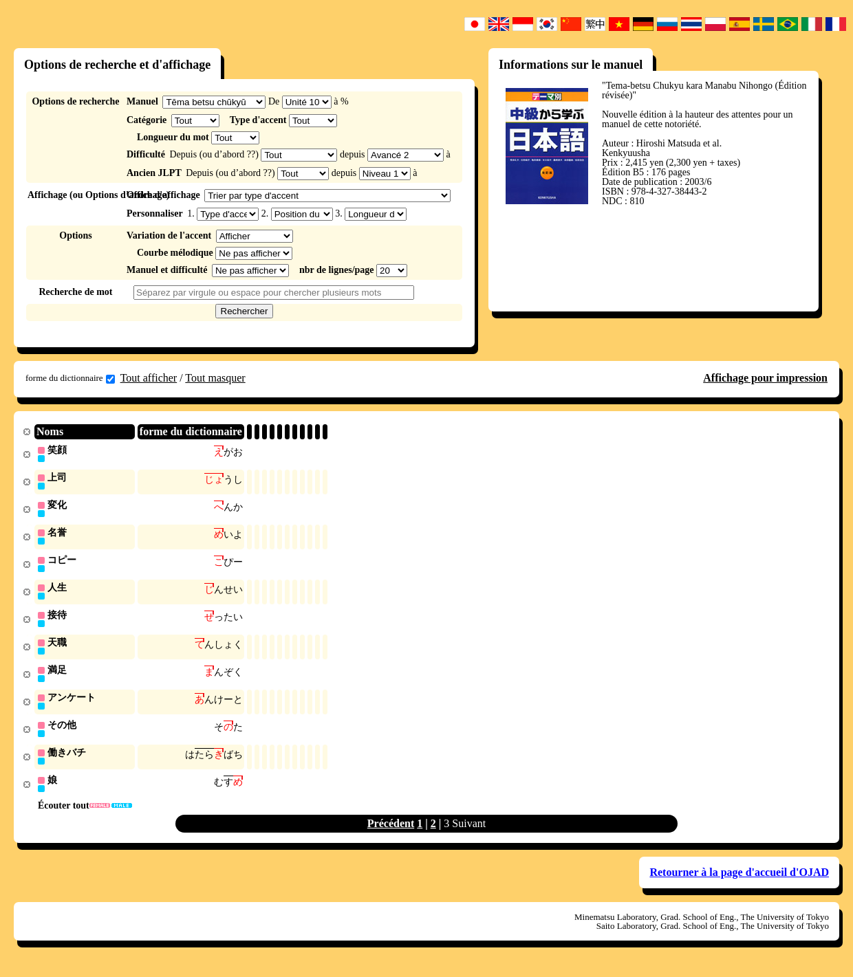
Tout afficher (148, 378)
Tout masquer (215, 378)
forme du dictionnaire (70, 378)
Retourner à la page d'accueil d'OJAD (739, 881)
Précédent (390, 832)
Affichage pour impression (765, 378)
